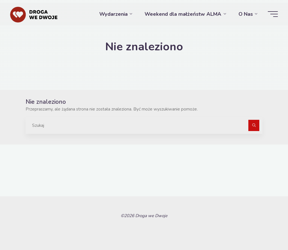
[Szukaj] (254, 125)
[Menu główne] (273, 14)
